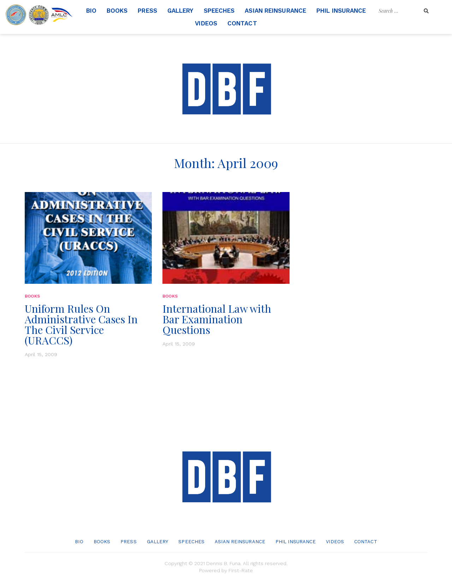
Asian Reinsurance (275, 10)
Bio (91, 10)
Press (147, 10)
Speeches (219, 10)
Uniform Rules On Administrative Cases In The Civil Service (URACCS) (81, 324)
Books (117, 10)
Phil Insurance (341, 10)
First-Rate (240, 570)
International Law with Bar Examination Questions (216, 319)
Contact (242, 23)
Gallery (180, 10)
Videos (206, 23)
